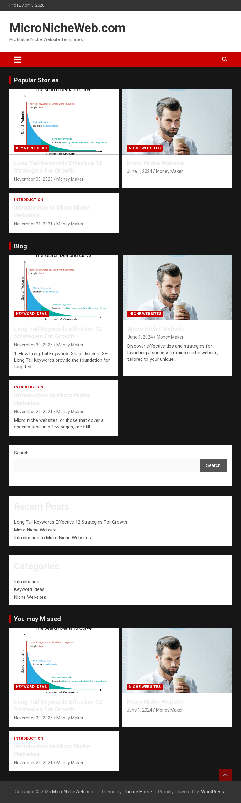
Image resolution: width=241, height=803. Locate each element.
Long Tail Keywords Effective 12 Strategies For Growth (58, 166)
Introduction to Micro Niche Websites (52, 538)
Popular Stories (36, 80)
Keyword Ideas (31, 148)
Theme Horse (138, 792)
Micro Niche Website (155, 163)
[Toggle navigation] (17, 59)
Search (21, 453)
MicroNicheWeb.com (67, 28)
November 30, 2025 (33, 179)
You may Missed (37, 619)
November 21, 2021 (33, 223)
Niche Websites (145, 148)
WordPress (212, 792)
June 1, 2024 (139, 171)
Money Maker (69, 179)
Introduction (28, 200)
